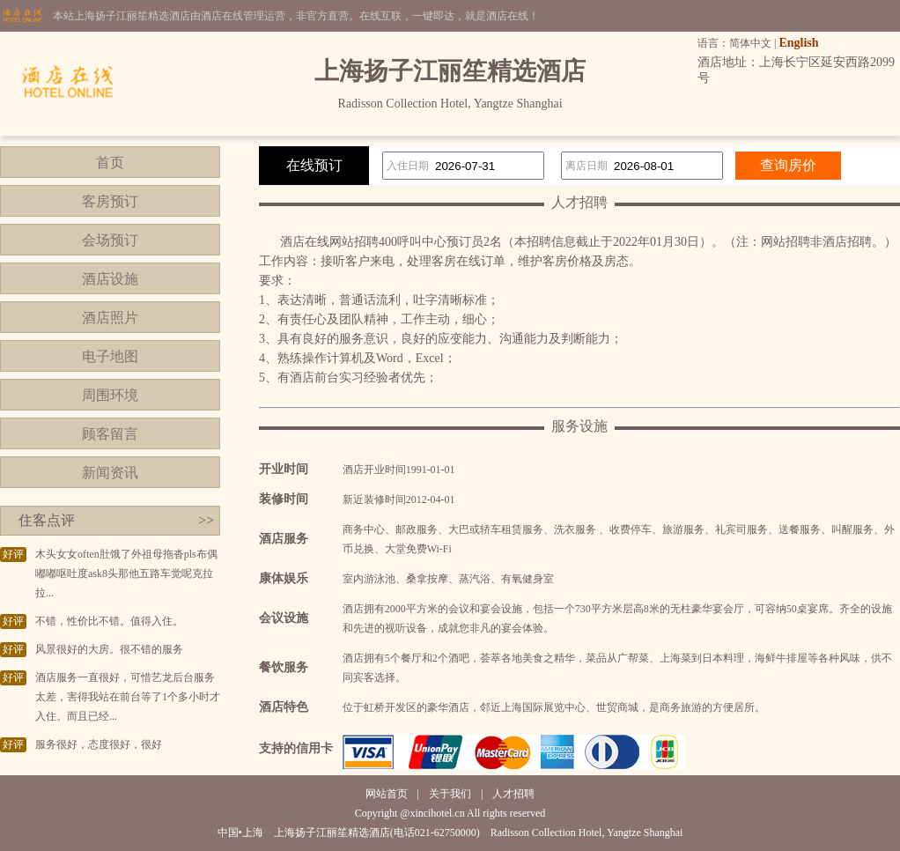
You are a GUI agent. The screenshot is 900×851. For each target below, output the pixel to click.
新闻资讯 (110, 472)
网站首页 (386, 794)
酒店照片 (110, 317)
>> (206, 520)
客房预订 (110, 201)
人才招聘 (513, 794)
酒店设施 (110, 278)
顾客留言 (110, 433)
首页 (110, 162)
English (798, 42)
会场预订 (110, 240)
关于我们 (450, 794)
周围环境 (110, 395)
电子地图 (110, 356)
